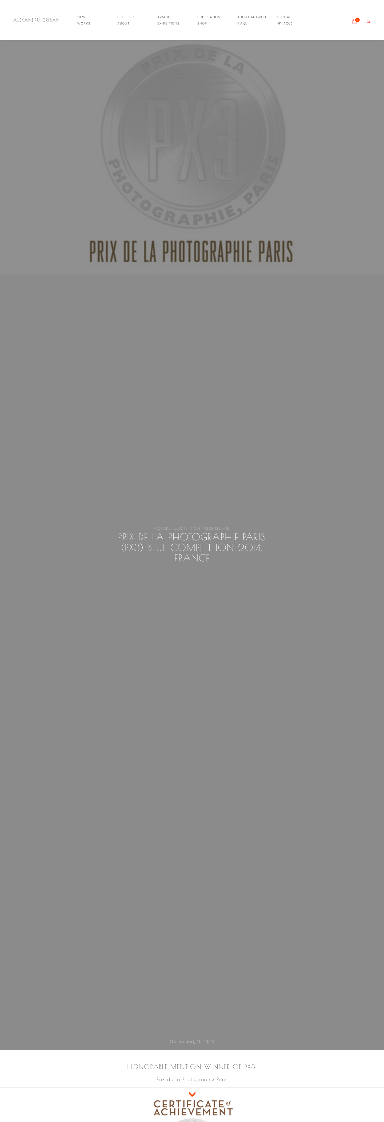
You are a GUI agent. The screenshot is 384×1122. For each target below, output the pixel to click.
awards (162, 528)
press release (216, 528)
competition (187, 528)
